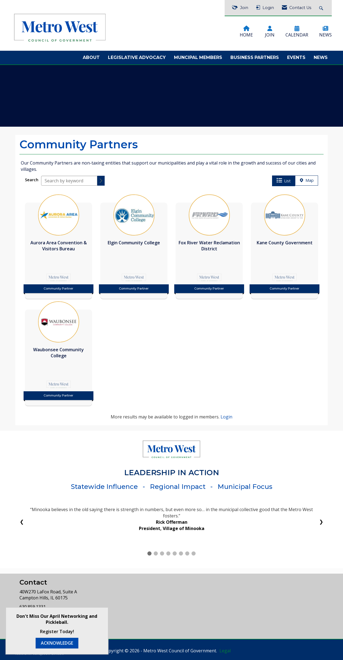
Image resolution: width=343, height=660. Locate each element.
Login (226, 417)
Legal (225, 651)
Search (31, 179)
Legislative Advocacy (137, 57)
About (91, 57)
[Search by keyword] (69, 181)
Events (296, 57)
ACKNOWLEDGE (57, 643)
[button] (101, 181)
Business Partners (254, 57)
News (321, 57)
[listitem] (58, 245)
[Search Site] (321, 8)
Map (306, 180)
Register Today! (57, 631)
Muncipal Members (198, 57)
